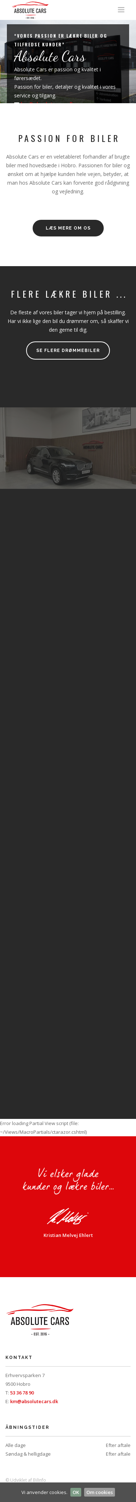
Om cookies (99, 1492)
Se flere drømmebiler (68, 350)
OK (76, 1492)
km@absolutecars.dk (34, 1401)
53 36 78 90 (22, 1392)
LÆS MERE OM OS (68, 228)
